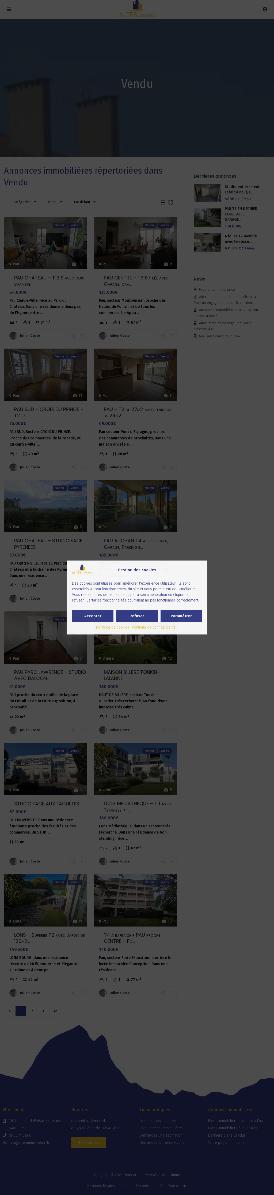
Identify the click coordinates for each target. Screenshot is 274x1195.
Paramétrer (181, 616)
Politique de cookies (112, 627)
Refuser (137, 616)
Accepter (92, 616)
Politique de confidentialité (154, 627)
